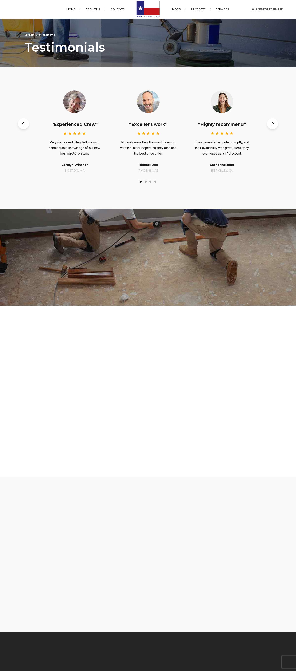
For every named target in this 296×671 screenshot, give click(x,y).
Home (71, 9)
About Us (93, 9)
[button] (23, 123)
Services (222, 9)
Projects (198, 9)
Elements (47, 35)
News (176, 9)
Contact (117, 9)
